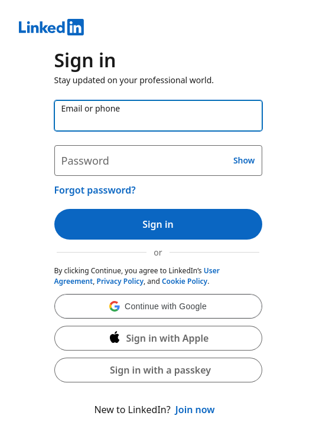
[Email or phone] (158, 115)
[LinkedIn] (158, 29)
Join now (195, 409)
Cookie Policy (184, 281)
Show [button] (244, 160)
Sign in (157, 224)
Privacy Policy (120, 281)
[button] (158, 306)
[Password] (158, 160)
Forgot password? (95, 190)
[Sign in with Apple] (158, 338)
